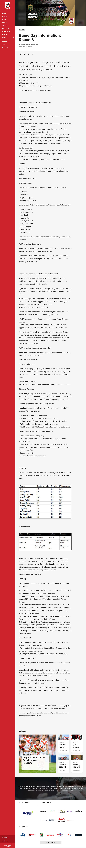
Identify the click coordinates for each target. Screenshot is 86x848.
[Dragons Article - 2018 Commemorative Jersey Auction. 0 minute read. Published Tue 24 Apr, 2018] (77, 744)
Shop (3, 44)
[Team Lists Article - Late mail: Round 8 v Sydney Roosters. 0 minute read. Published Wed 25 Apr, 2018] (63, 744)
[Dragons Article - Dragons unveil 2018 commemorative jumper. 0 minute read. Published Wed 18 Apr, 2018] (77, 764)
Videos (4, 16)
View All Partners (50, 842)
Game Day (21, 29)
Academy (5, 34)
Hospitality (5, 47)
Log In (5, 841)
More (8, 37)
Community (6, 31)
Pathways (5, 28)
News (4, 13)
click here (28, 384)
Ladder (4, 22)
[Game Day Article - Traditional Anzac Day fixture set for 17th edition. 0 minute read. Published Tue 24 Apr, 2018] (63, 764)
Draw (4, 19)
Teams (4, 25)
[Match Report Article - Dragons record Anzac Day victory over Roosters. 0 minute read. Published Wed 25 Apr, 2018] (37, 754)
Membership (5, 41)
